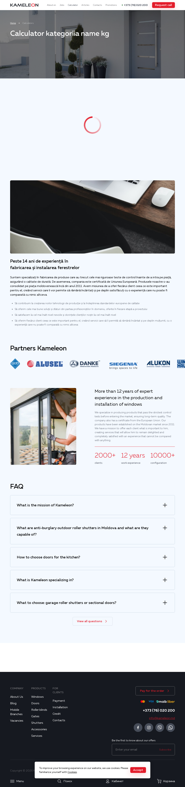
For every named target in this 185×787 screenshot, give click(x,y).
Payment (59, 700)
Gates (35, 716)
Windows (37, 696)
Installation (60, 707)
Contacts (97, 5)
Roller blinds (39, 709)
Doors (35, 703)
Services (36, 735)
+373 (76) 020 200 (136, 5)
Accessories (39, 729)
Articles (85, 5)
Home (13, 23)
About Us (16, 696)
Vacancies (16, 720)
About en (51, 5)
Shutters (37, 722)
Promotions (111, 5)
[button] (163, 5)
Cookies (72, 772)
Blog (13, 703)
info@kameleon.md (162, 718)
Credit (57, 713)
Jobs (62, 5)
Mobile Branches (16, 712)
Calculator (73, 5)
